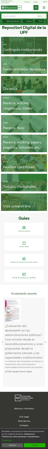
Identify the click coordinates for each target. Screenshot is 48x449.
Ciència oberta (24, 231)
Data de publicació (12, 21)
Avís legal (24, 416)
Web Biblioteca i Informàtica (7, 2)
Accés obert (24, 246)
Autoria (28, 21)
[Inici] (11, 8)
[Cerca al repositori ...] (19, 16)
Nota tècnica (24, 421)
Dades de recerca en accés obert (24, 262)
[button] (45, 2)
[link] (35, 7)
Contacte (24, 425)
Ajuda (34, 2)
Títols (39, 21)
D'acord (35, 445)
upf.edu (25, 2)
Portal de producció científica (24, 278)
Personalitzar (7, 440)
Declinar (12, 445)
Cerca (41, 16)
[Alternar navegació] (44, 7)
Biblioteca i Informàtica (24, 408)
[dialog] (24, 439)
